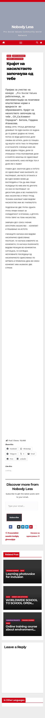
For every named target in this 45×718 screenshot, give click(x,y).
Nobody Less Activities (15, 58)
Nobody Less (22, 27)
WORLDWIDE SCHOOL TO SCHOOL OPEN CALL (22, 603)
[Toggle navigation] (20, 42)
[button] (37, 42)
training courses (12, 570)
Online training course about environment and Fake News (21, 629)
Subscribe (14, 517)
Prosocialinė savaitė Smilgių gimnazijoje (12, 536)
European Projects (13, 620)
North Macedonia (19, 55)
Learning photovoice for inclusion (20, 575)
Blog (9, 55)
